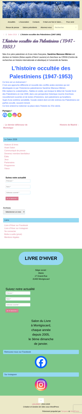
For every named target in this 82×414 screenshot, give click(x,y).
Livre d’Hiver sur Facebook (16, 225)
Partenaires (9, 162)
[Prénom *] (18, 181)
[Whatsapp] (10, 115)
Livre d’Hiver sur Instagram (16, 228)
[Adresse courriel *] (18, 192)
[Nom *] (18, 186)
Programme (9, 165)
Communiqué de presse (14, 151)
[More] (19, 115)
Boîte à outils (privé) (13, 234)
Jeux (6, 159)
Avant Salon (9, 148)
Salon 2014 (12, 34)
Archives (7, 208)
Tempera (64, 411)
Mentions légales (11, 237)
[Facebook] (5, 115)
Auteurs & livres (11, 145)
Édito (6, 156)
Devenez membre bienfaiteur (17, 154)
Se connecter (10, 231)
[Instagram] (14, 115)
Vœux (7, 168)
